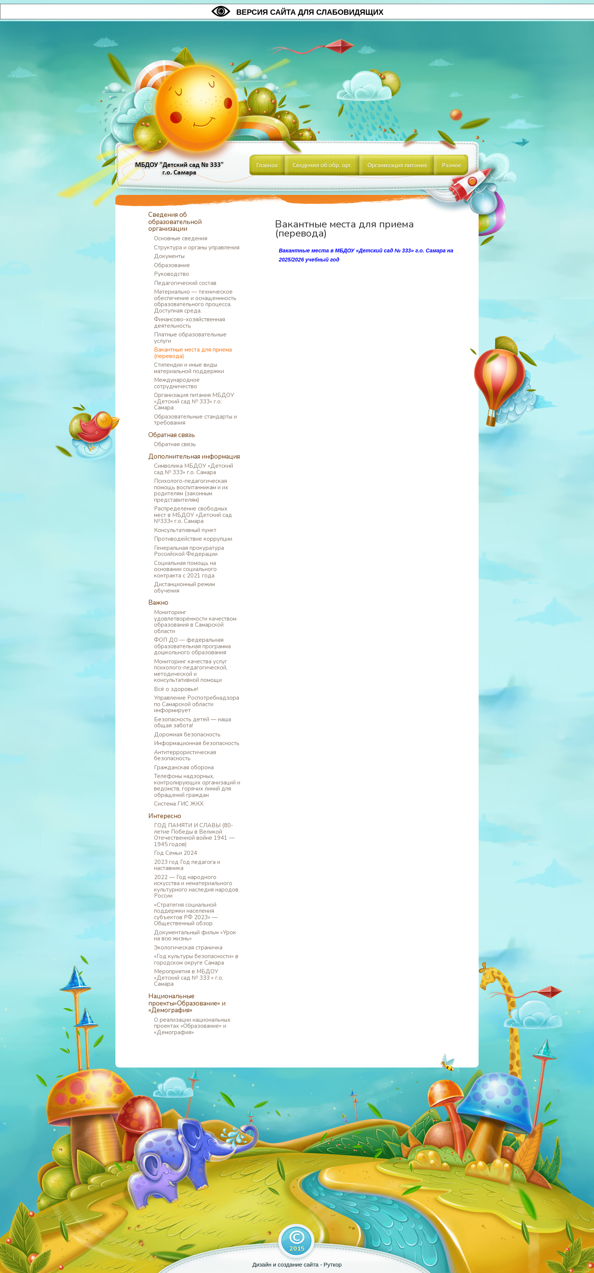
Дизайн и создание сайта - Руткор (297, 1264)
